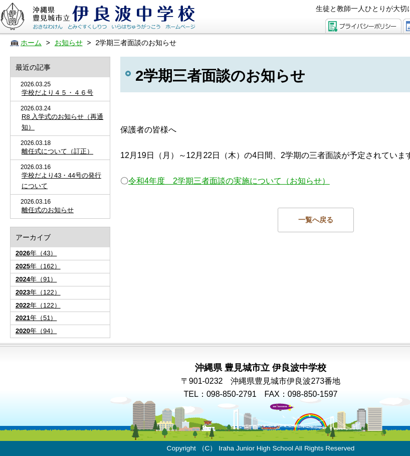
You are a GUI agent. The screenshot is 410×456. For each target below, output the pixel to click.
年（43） (36, 253)
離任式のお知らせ (48, 210)
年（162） (38, 266)
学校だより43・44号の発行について (61, 181)
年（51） (36, 318)
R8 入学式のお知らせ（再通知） (62, 122)
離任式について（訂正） (57, 151)
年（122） (38, 292)
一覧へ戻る (315, 220)
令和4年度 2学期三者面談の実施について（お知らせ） (229, 181)
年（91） (36, 279)
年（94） (36, 331)
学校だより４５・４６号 (57, 92)
